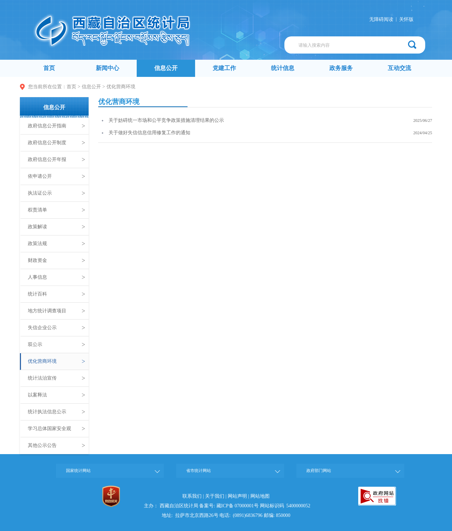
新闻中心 (107, 68)
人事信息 (56, 277)
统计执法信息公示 (56, 412)
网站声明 (237, 496)
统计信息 (282, 68)
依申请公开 (56, 176)
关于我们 (214, 496)
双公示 (56, 344)
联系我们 (192, 496)
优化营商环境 (120, 86)
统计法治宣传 (56, 378)
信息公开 (166, 68)
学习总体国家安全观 (56, 428)
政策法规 (56, 243)
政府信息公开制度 (56, 143)
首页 (49, 68)
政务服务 (341, 68)
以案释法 (56, 395)
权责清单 (56, 210)
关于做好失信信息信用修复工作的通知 (149, 132)
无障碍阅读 (381, 19)
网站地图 (260, 496)
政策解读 (56, 227)
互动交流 (399, 68)
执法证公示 (56, 193)
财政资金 (56, 260)
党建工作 (224, 68)
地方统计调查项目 (56, 311)
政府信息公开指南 (56, 126)
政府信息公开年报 (56, 159)
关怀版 (406, 19)
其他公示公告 (56, 445)
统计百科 (56, 294)
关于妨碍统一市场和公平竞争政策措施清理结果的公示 (166, 120)
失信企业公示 (56, 328)
